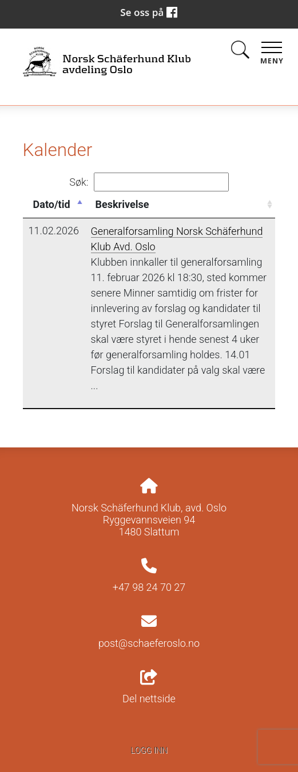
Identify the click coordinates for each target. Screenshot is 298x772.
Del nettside (149, 687)
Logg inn (148, 750)
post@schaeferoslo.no (149, 643)
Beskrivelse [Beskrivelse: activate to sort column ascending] (122, 204)
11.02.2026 (54, 231)
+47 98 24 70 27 (149, 587)
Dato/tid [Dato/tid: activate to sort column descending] (51, 204)
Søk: (148, 182)
